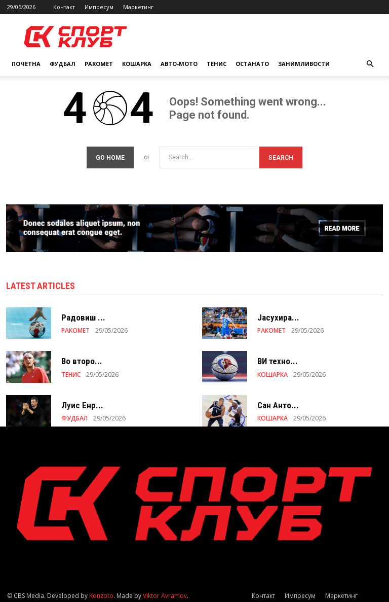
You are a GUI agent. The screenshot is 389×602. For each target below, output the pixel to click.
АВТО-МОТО (179, 63)
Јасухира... (278, 314)
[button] (370, 64)
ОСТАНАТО (252, 63)
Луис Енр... (82, 402)
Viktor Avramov (165, 592)
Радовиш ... (83, 314)
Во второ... (81, 358)
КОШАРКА (136, 63)
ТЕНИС (216, 63)
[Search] (280, 154)
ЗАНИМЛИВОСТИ (304, 63)
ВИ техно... (277, 358)
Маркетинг (138, 7)
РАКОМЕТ (99, 63)
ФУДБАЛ (62, 63)
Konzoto (101, 592)
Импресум (99, 7)
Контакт (64, 7)
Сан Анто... (278, 402)
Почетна (26, 63)
